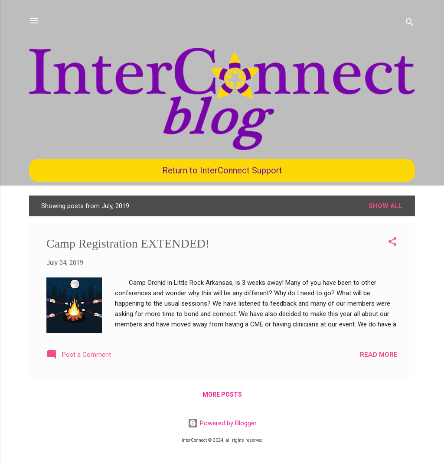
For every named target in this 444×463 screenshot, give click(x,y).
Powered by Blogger (222, 423)
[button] (392, 243)
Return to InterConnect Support (222, 170)
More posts (222, 394)
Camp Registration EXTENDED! (127, 243)
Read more (379, 355)
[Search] (410, 23)
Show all (386, 206)
